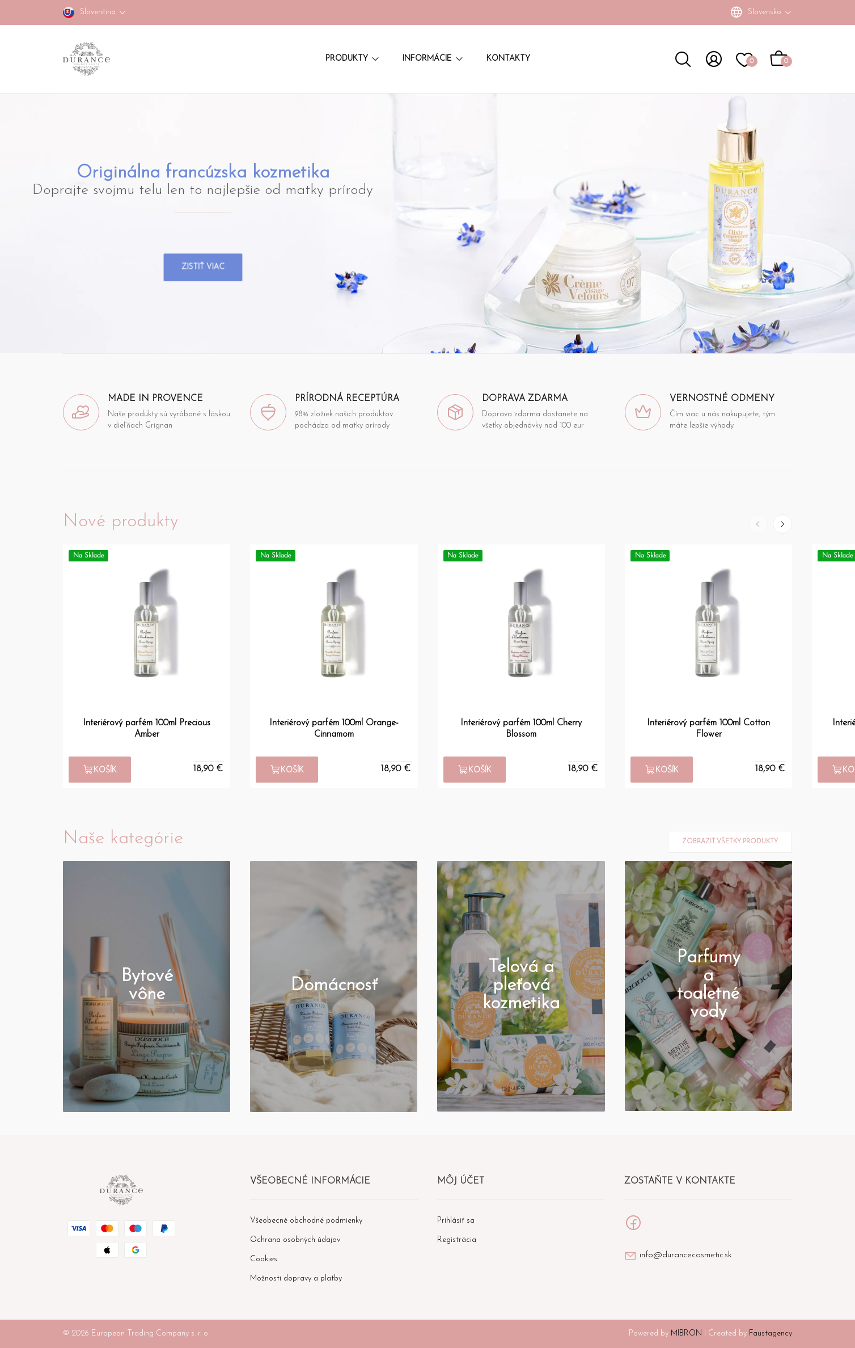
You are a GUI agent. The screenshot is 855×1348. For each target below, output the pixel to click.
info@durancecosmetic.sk (686, 1255)
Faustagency (770, 1333)
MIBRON (686, 1333)
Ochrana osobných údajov (295, 1240)
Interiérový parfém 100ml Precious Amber (146, 729)
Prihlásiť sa (456, 1220)
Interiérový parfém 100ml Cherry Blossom (521, 729)
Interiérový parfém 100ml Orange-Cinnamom (334, 729)
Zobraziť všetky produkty (730, 842)
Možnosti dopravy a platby (296, 1278)
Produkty (352, 59)
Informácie (433, 59)
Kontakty (508, 58)
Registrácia (456, 1240)
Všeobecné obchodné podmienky (306, 1220)
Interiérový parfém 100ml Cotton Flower (708, 729)
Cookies (263, 1259)
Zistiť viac (203, 253)
